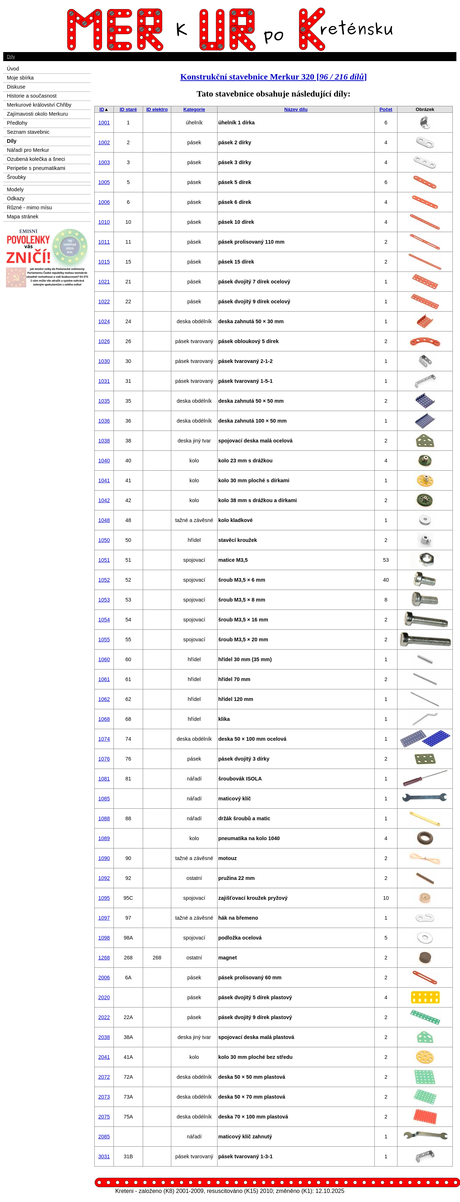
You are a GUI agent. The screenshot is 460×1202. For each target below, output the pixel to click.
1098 (104, 938)
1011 (104, 242)
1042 (104, 500)
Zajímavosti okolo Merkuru (37, 114)
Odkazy (16, 198)
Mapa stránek (22, 216)
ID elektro (157, 109)
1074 (104, 739)
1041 (104, 480)
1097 (104, 918)
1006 (104, 202)
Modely (15, 189)
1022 (104, 301)
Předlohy (17, 123)
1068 (104, 719)
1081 (104, 779)
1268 (104, 958)
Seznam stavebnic (28, 132)
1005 (104, 182)
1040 (104, 460)
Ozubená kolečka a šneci (36, 159)
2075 (104, 1117)
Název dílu (296, 109)
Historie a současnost (32, 96)
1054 (104, 620)
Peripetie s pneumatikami (36, 168)
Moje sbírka (20, 78)
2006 (104, 977)
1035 (104, 401)
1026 (104, 341)
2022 (104, 1017)
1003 (104, 162)
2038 (104, 1037)
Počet (385, 109)
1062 (104, 699)
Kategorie (194, 109)
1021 (104, 282)
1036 (104, 421)
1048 (104, 520)
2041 (104, 1057)
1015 (104, 262)
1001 (104, 122)
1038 (104, 441)
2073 (104, 1097)
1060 (104, 659)
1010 (104, 222)
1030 (104, 361)
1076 (104, 759)
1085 (104, 798)
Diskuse (16, 87)
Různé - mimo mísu (29, 207)
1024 (104, 321)
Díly (11, 56)
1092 (104, 878)
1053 (104, 600)
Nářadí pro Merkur (28, 150)
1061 (104, 679)
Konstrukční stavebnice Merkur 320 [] (273, 76)
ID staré (128, 109)
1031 (104, 381)
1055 (104, 639)
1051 (104, 560)
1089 (104, 838)
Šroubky (16, 177)
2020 (104, 997)
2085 (104, 1136)
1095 (104, 898)
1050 (104, 540)
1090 (104, 858)
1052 (104, 580)
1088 (104, 818)
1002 (104, 142)
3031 (104, 1156)
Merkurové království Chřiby (39, 105)
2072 (104, 1077)
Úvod (13, 69)
